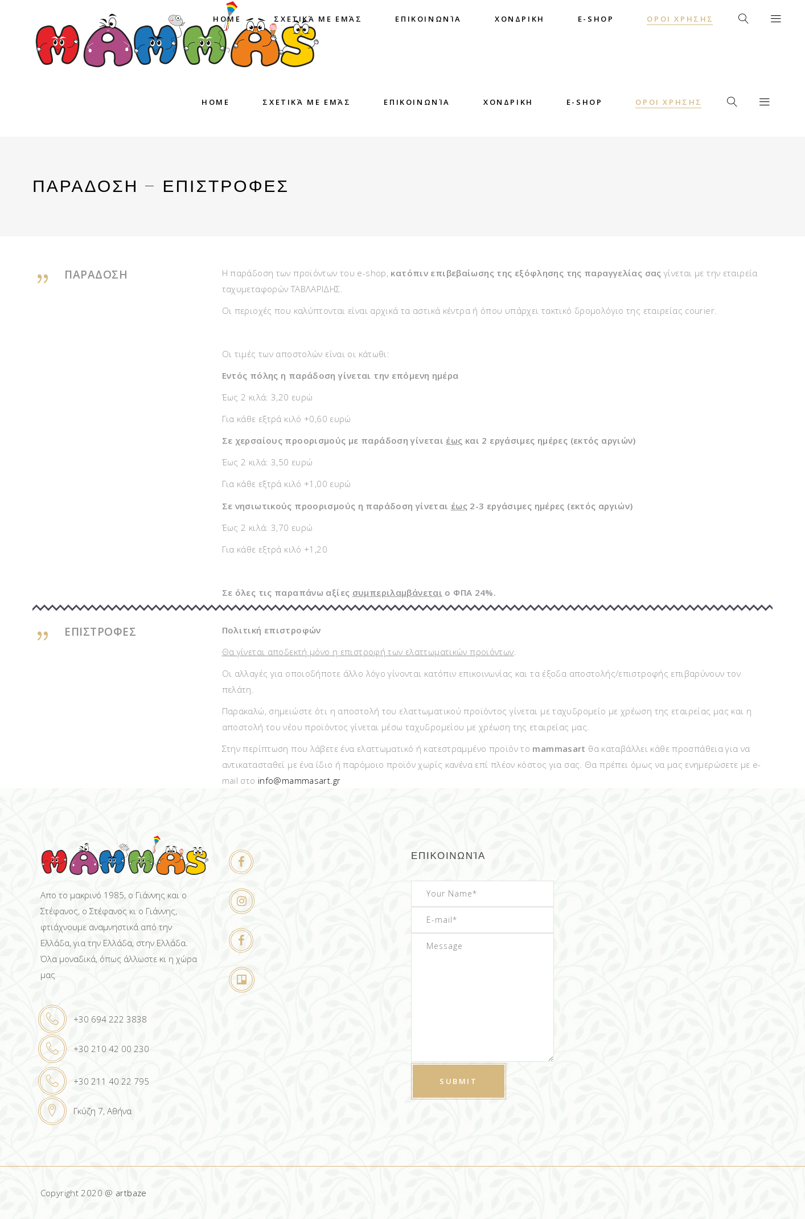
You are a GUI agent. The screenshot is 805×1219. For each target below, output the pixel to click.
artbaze (131, 1192)
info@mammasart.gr (299, 780)
